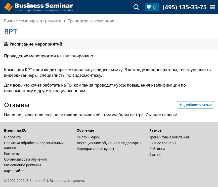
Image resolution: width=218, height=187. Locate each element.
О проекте (12, 137)
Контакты (12, 153)
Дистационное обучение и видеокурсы (109, 142)
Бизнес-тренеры (162, 142)
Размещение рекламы (22, 165)
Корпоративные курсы (95, 148)
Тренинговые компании (169, 137)
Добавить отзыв (195, 104)
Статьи (155, 154)
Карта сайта (14, 170)
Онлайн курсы (88, 137)
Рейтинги (157, 148)
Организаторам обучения (25, 159)
